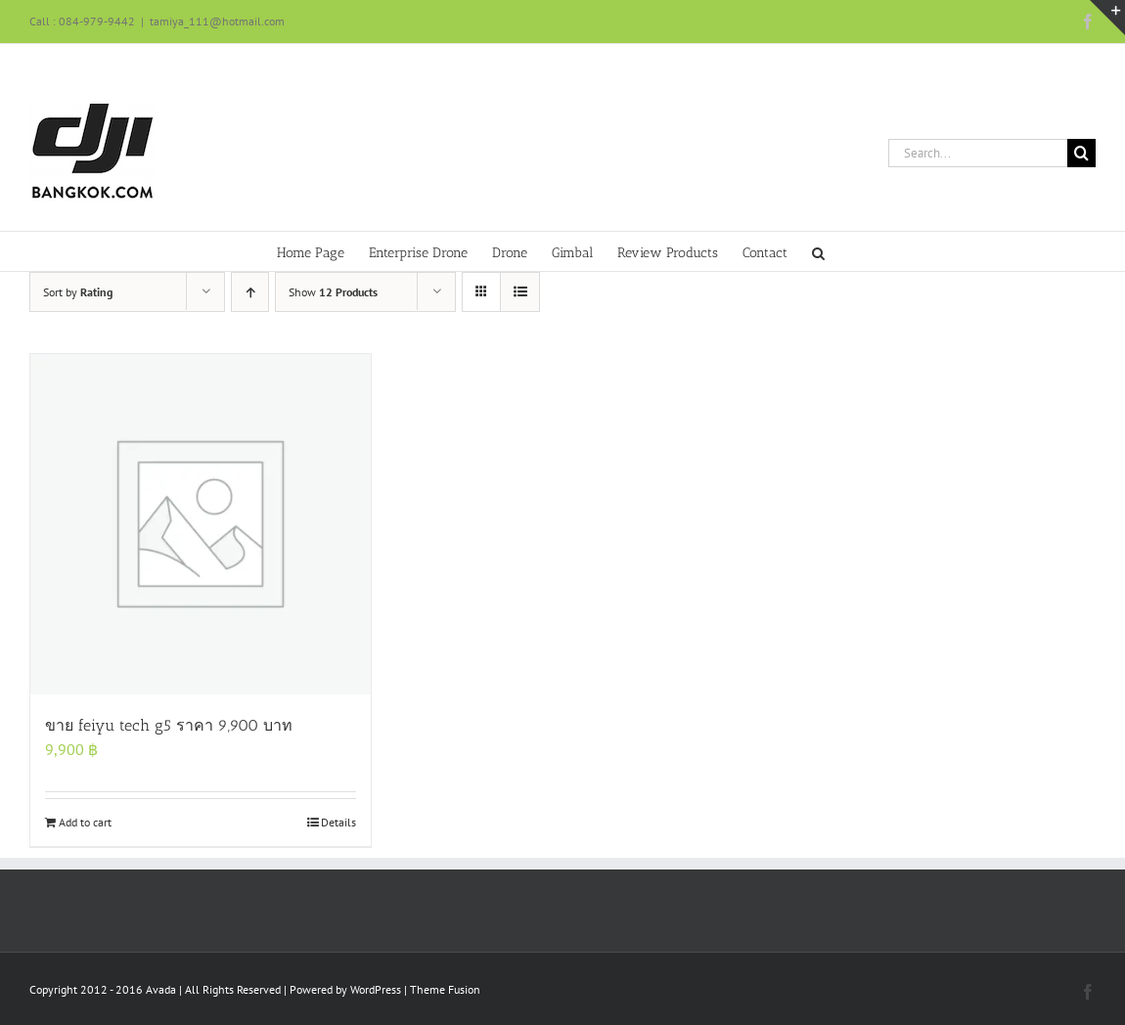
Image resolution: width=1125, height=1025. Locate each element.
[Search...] (977, 153)
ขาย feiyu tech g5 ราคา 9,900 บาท (168, 725)
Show (333, 292)
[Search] (1081, 153)
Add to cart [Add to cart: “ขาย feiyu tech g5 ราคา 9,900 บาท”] (85, 822)
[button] (818, 251)
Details (338, 822)
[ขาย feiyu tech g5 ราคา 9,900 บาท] (200, 524)
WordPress (375, 989)
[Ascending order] (250, 292)
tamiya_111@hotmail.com (217, 21)
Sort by (77, 292)
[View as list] (520, 292)
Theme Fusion (445, 989)
